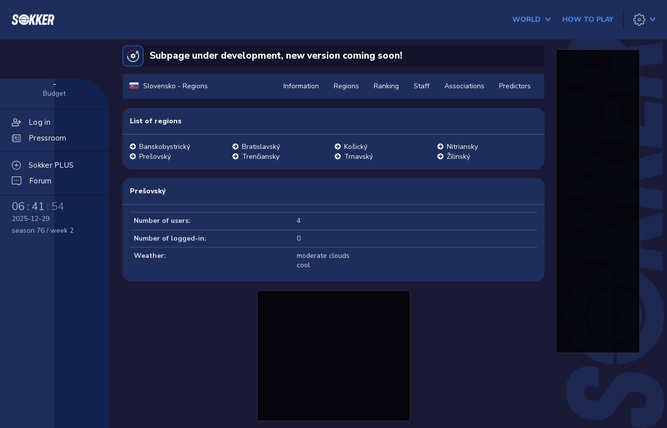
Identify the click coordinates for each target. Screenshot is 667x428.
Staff (422, 86)
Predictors (515, 86)
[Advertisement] (334, 354)
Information (301, 86)
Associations (464, 86)
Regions (346, 86)
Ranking (386, 86)
